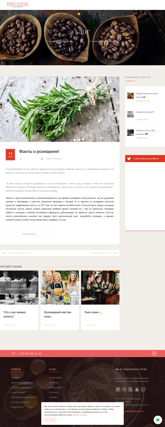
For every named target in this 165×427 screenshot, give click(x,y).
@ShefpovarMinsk (150, 159)
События (90, 14)
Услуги (36, 14)
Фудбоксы (17, 407)
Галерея (49, 14)
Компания (55, 378)
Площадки (55, 388)
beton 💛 (75, 14)
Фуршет (15, 378)
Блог (62, 14)
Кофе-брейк (18, 393)
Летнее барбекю (20, 402)
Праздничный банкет (24, 397)
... (12, 412)
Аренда (120, 14)
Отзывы (106, 14)
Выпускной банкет (22, 383)
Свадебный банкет (22, 388)
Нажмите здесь (80, 415)
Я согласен (50, 420)
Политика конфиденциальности (129, 411)
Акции (53, 397)
